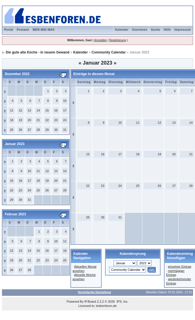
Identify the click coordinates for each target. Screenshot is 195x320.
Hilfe (167, 29)
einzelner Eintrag (179, 266)
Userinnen (139, 29)
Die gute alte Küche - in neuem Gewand (37, 52)
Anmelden (100, 40)
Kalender (121, 29)
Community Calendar (109, 52)
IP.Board (90, 301)
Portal (8, 29)
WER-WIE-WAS (43, 29)
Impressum (182, 29)
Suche (155, 29)
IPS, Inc (122, 301)
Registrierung (117, 40)
